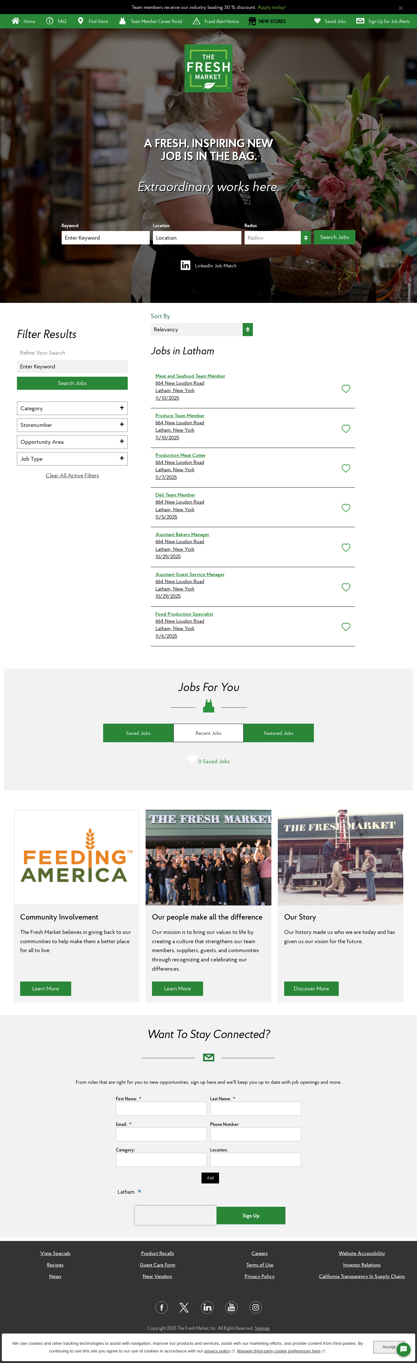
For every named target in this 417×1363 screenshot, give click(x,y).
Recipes (55, 1264)
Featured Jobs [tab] (278, 733)
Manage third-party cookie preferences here (281, 1350)
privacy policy (219, 1350)
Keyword (70, 225)
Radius (251, 225)
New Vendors (157, 1276)
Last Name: (222, 1099)
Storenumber (36, 424)
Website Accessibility (361, 1253)
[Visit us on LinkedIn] (207, 1307)
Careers (260, 1253)
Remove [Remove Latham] (139, 1192)
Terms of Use (259, 1264)
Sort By (160, 316)
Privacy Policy (260, 1276)
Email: (123, 1124)
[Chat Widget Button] (404, 1350)
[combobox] (197, 237)
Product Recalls (157, 1253)
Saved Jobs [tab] (138, 733)
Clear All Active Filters (72, 475)
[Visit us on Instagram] (255, 1307)
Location (161, 225)
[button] (344, 387)
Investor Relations (362, 1264)
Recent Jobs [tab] (209, 733)
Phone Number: (224, 1124)
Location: (219, 1150)
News (55, 1276)
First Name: (128, 1099)
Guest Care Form (157, 1264)
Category (31, 408)
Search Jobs (334, 237)
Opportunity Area (42, 441)
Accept (389, 1346)
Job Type (31, 458)
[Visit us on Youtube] (231, 1307)
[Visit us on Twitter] (184, 1308)
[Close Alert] (401, 8)
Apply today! (272, 7)
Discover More (316, 988)
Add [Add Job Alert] (210, 1177)
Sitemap (262, 1328)
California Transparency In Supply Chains (362, 1276)
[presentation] (175, 1215)
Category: (125, 1150)
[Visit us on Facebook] (161, 1307)
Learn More (51, 988)
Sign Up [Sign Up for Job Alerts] (251, 1215)
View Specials (55, 1253)
